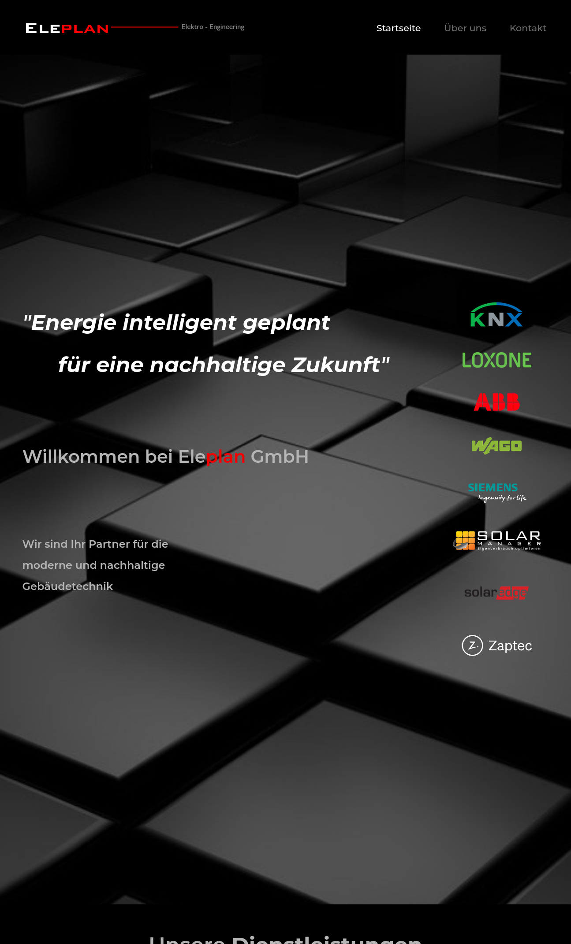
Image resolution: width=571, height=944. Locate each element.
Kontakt (528, 27)
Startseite (399, 27)
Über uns (465, 27)
